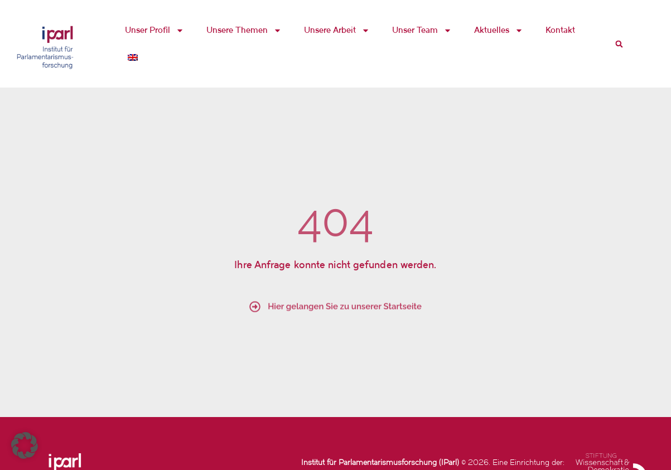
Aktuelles (498, 30)
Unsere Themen (244, 30)
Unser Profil (154, 30)
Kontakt (560, 30)
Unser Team (422, 30)
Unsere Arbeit (337, 30)
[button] (619, 44)
